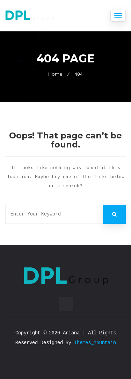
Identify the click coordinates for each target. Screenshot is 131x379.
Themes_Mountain (95, 343)
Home (55, 74)
